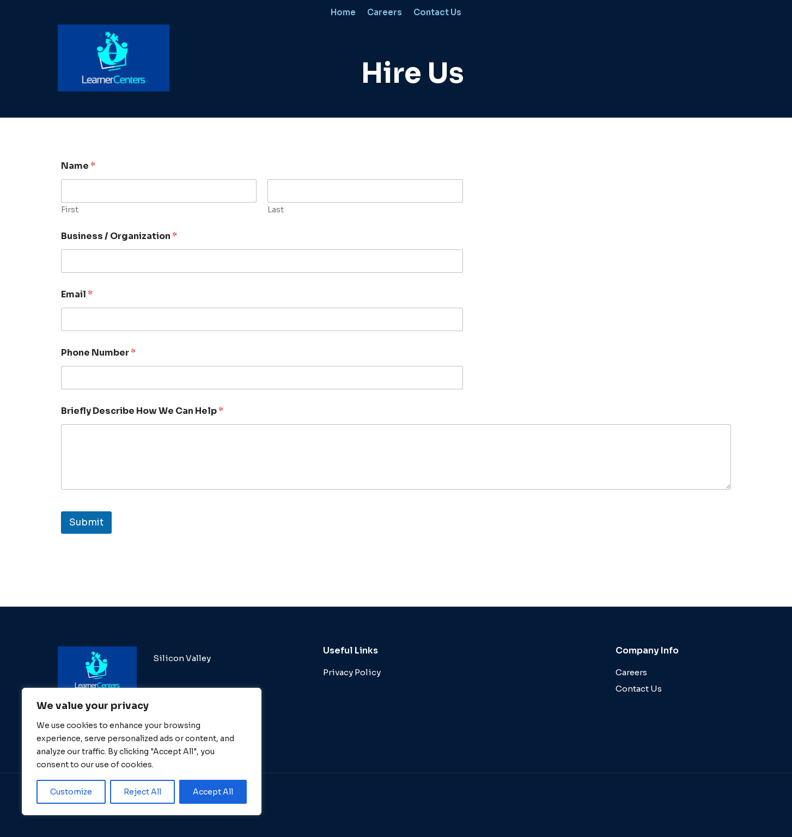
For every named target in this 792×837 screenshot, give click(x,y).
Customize (71, 792)
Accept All (213, 792)
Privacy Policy (352, 672)
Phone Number (98, 352)
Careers (384, 12)
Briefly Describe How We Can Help (142, 411)
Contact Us (437, 12)
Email (77, 294)
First (69, 210)
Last (275, 210)
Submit (86, 522)
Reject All (142, 792)
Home (343, 12)
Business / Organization (119, 236)
